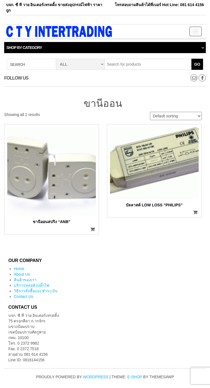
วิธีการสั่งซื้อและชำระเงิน (36, 291)
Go (197, 64)
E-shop (134, 377)
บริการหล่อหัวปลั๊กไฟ (31, 285)
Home (19, 268)
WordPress (96, 377)
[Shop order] (176, 116)
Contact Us (23, 296)
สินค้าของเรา (25, 280)
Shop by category (24, 47)
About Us (22, 274)
